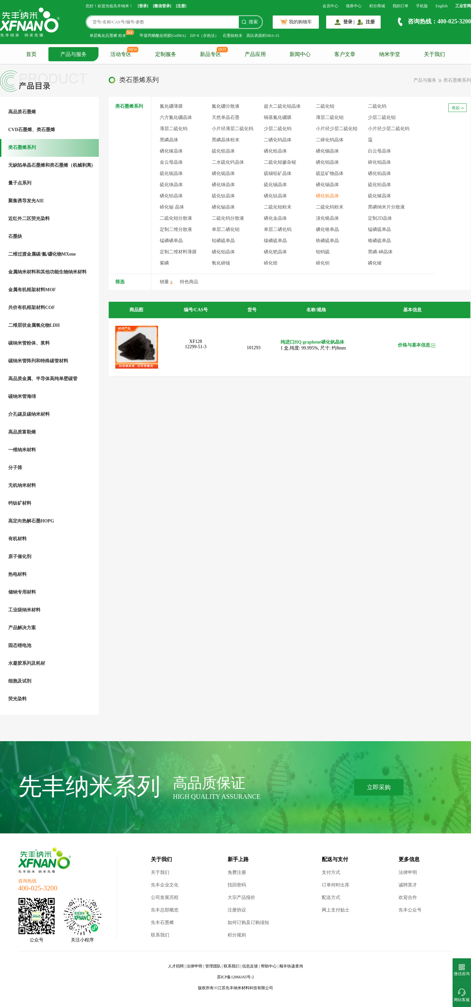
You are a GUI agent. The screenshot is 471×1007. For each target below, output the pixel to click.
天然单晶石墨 (225, 117)
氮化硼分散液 (225, 106)
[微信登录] (162, 6)
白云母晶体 (379, 151)
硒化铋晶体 (223, 207)
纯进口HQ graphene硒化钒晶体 (312, 342)
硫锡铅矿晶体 (277, 173)
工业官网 (463, 6)
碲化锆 (271, 263)
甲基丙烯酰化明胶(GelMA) (163, 35)
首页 (31, 54)
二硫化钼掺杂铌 (280, 162)
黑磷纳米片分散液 (386, 207)
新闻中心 (300, 54)
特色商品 (189, 281)
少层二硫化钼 (382, 117)
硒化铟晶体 (327, 151)
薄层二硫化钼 (330, 117)
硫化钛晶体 (223, 195)
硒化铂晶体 (223, 251)
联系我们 (160, 935)
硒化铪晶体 (275, 151)
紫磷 (164, 263)
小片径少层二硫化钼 (336, 128)
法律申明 (408, 872)
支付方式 (331, 872)
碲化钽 (323, 263)
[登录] (143, 6)
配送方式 (331, 897)
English (441, 6)
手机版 (422, 6)
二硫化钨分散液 (228, 218)
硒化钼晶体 (327, 162)
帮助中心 (269, 966)
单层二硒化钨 (277, 229)
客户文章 (344, 54)
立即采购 (379, 787)
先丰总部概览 (165, 910)
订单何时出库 (335, 884)
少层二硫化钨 (277, 128)
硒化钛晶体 (275, 195)
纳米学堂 (389, 54)
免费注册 (237, 872)
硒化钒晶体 (327, 195)
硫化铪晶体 (223, 151)
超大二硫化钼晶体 (282, 106)
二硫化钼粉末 (277, 207)
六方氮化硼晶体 (176, 117)
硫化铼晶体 (171, 184)
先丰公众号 (410, 910)
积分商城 (377, 6)
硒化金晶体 (275, 218)
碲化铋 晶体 (172, 207)
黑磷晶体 (169, 139)
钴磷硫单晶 (223, 240)
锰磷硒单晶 (171, 240)
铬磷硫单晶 (379, 240)
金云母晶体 (171, 162)
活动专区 (120, 54)
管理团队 (213, 966)
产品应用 (255, 54)
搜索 (253, 21)
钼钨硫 (323, 251)
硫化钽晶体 (379, 184)
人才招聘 (176, 966)
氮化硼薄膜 (171, 106)
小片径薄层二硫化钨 (232, 128)
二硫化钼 (325, 106)
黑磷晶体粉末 (225, 139)
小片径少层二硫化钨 (388, 128)
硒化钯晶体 (275, 251)
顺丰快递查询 (291, 966)
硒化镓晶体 (171, 151)
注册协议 (237, 910)
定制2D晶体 (380, 218)
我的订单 (400, 6)
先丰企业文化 (165, 884)
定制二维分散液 (176, 229)
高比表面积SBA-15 (262, 35)
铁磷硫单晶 (327, 240)
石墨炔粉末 (232, 35)
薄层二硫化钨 (173, 128)
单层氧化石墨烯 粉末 (108, 35)
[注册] (181, 6)
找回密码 (237, 884)
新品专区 (210, 54)
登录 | (349, 21)
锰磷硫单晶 (379, 229)
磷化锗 (375, 263)
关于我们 (434, 54)
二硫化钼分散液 (176, 218)
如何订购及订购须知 (248, 922)
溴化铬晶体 (327, 218)
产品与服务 (73, 54)
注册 (370, 21)
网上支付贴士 (335, 910)
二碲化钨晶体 (330, 139)
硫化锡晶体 (275, 184)
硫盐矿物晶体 (330, 173)
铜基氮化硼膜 (277, 117)
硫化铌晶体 (171, 173)
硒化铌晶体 (223, 173)
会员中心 (330, 6)
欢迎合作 (408, 897)
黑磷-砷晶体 (380, 251)
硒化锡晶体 (327, 184)
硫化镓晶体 (379, 195)
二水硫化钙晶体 (228, 162)
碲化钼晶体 (379, 162)
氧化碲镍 (221, 263)
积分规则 (237, 935)
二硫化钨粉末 (330, 207)
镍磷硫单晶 (275, 240)
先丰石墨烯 (162, 922)
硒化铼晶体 (223, 184)
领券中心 (354, 6)
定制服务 (165, 54)
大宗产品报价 (241, 897)
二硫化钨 (377, 106)
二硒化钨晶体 (277, 139)
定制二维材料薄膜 (178, 251)
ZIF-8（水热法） (204, 35)
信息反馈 (250, 966)
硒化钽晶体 (171, 195)
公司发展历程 (165, 897)
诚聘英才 (408, 884)
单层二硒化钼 (225, 229)
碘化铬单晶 (327, 229)
